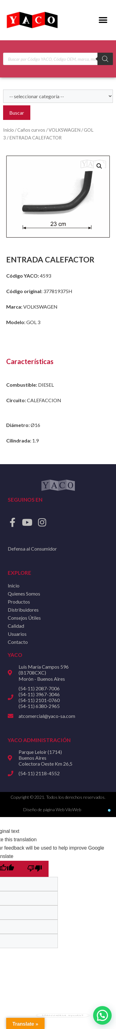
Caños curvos (31, 130)
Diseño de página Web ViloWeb (52, 809)
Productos (19, 602)
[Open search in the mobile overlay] (58, 59)
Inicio (8, 130)
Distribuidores (23, 610)
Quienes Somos (24, 593)
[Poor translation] (35, 869)
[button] (103, 20)
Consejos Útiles (24, 618)
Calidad (16, 626)
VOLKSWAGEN (64, 130)
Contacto (18, 642)
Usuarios (17, 634)
